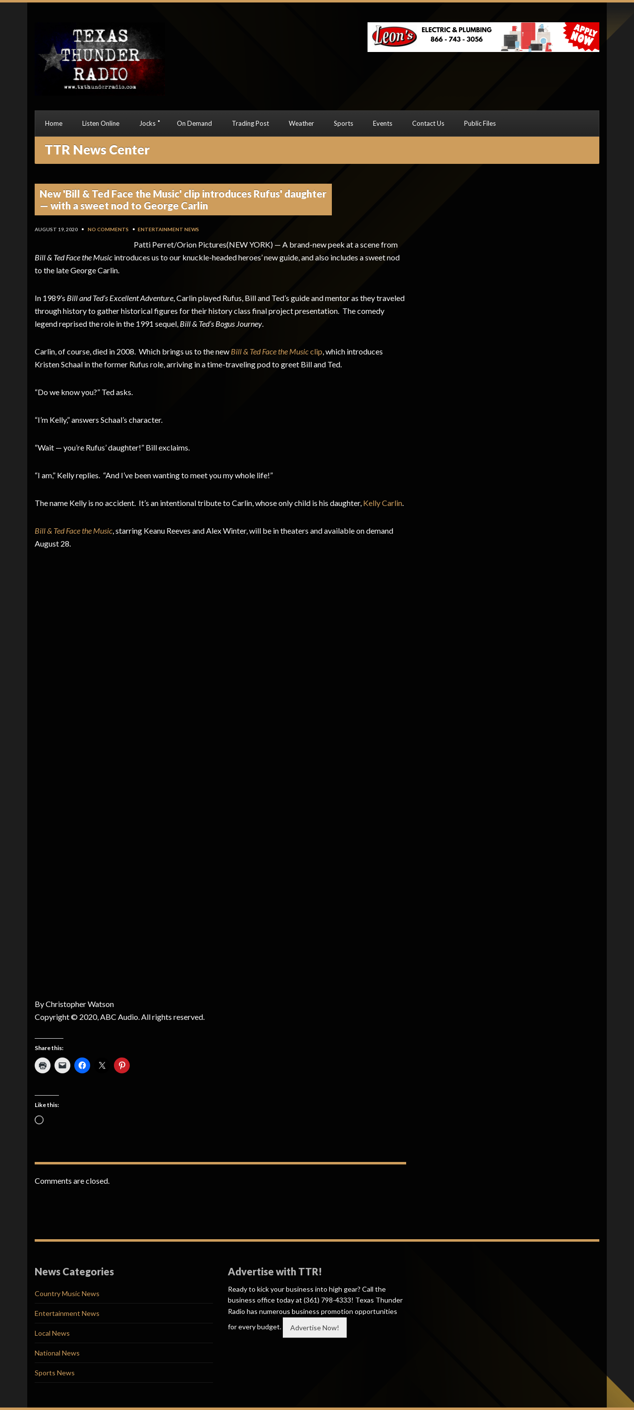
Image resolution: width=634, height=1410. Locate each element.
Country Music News (67, 1293)
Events (382, 123)
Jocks (147, 123)
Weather (301, 123)
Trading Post (250, 123)
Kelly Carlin (382, 502)
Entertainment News (168, 229)
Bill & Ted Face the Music (73, 530)
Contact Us (428, 123)
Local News (52, 1333)
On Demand (194, 123)
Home (53, 123)
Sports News (55, 1372)
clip (276, 351)
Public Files (480, 123)
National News (57, 1353)
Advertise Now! (314, 1327)
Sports (343, 123)
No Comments (108, 229)
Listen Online (100, 123)
